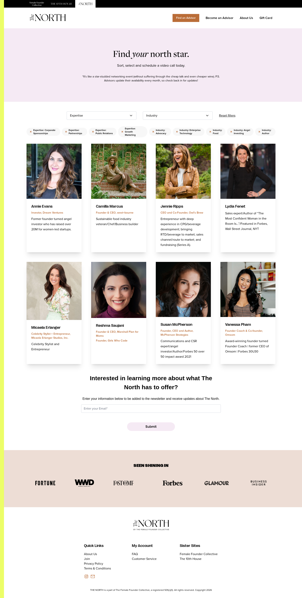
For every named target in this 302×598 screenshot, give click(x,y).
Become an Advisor (219, 18)
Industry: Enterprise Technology (188, 131)
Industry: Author (264, 131)
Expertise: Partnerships (73, 131)
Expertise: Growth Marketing (128, 132)
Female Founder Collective (199, 554)
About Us (246, 18)
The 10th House (190, 558)
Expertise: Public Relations (102, 131)
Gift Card (266, 18)
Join (87, 558)
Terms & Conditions (97, 568)
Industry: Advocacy (159, 131)
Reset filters (227, 115)
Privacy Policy (93, 563)
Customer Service (144, 558)
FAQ (135, 554)
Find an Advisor (186, 18)
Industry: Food (215, 131)
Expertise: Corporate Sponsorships (42, 131)
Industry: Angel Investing (240, 131)
